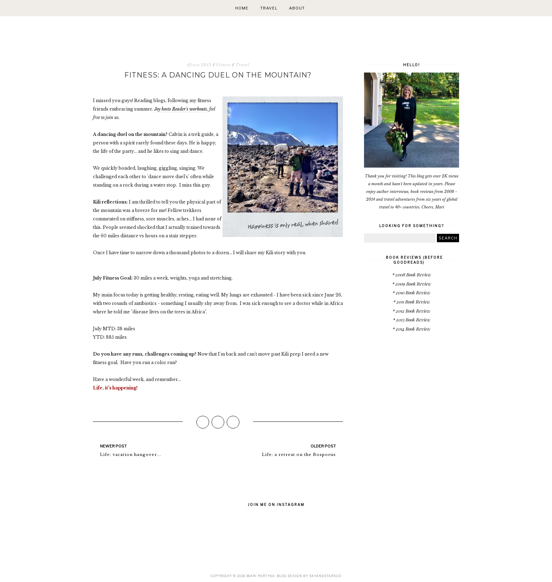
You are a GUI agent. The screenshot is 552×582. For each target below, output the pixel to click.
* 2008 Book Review (411, 274)
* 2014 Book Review (412, 329)
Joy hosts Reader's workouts (180, 109)
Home (242, 8)
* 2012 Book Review (412, 311)
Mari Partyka (260, 576)
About (297, 8)
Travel (268, 8)
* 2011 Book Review (411, 302)
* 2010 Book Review (412, 292)
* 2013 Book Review (412, 320)
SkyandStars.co (325, 576)
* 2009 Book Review (411, 284)
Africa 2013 (199, 64)
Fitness (223, 64)
